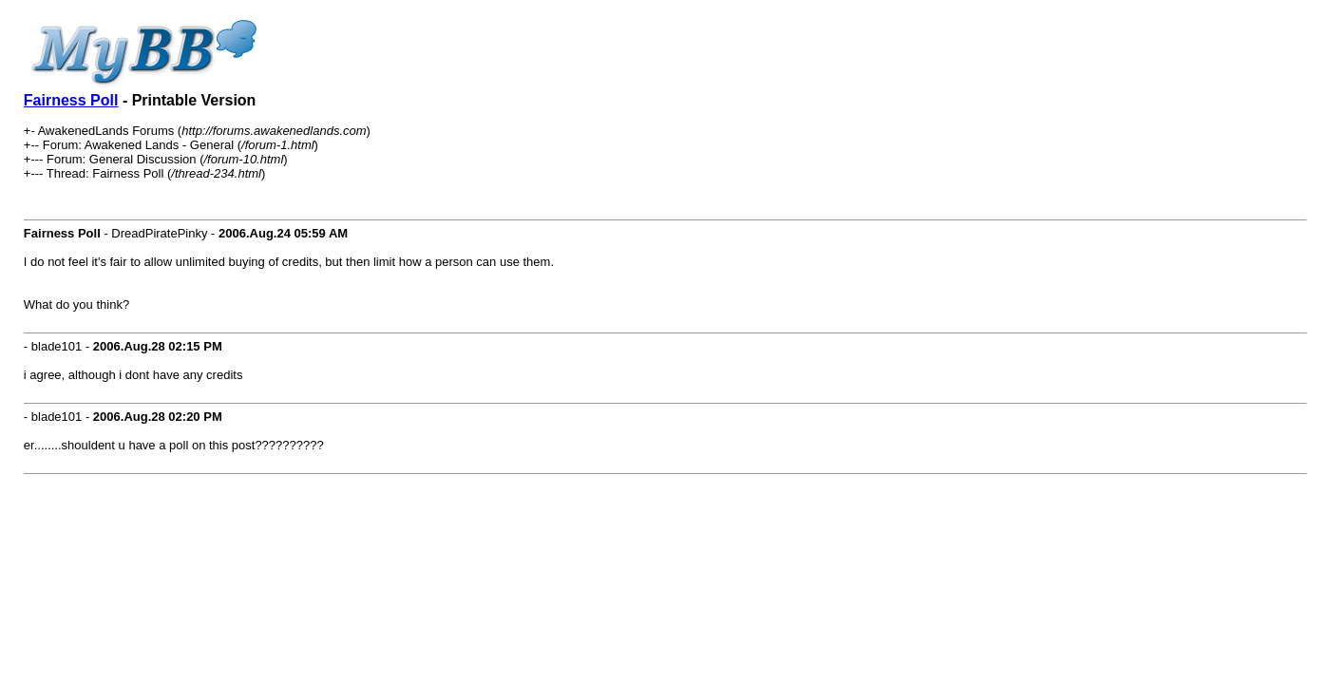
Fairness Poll (71, 100)
